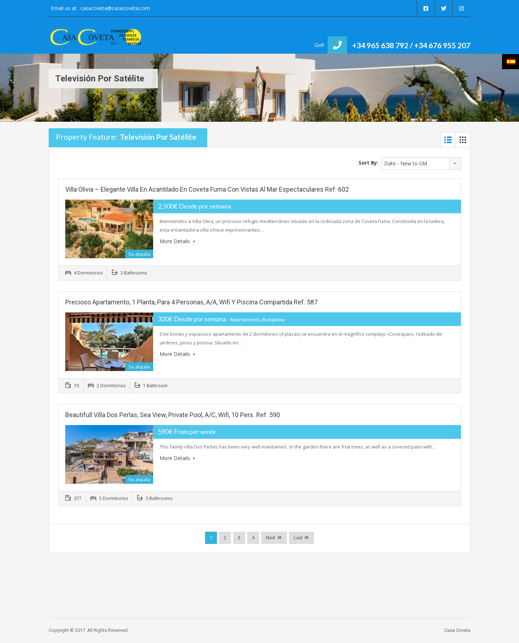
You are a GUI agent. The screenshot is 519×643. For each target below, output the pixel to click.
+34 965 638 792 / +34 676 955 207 (411, 45)
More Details (177, 241)
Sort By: (368, 162)
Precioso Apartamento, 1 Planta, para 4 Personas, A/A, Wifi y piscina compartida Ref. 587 (191, 302)
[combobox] (421, 163)
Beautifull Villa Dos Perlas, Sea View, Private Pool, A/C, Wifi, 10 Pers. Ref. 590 (172, 415)
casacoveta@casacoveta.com (115, 8)
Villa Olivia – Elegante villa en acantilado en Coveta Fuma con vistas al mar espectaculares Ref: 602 (207, 189)
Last (298, 537)
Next (270, 537)
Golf (319, 45)
